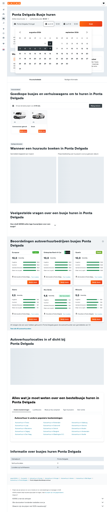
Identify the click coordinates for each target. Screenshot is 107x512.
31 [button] (20, 69)
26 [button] (30, 64)
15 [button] (45, 54)
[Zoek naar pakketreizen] (3, 23)
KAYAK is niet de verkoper (58, 498)
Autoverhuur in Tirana (22, 423)
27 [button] (35, 64)
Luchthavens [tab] (37, 410)
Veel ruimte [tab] (81, 410)
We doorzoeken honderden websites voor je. (58, 502)
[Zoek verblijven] (3, 14)
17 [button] (20, 59)
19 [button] (30, 59)
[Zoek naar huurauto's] (3, 18)
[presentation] (103, 241)
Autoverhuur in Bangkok (51, 431)
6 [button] (35, 48)
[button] (3, 3)
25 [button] (25, 64)
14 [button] (40, 54)
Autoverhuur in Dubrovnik (51, 425)
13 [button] (35, 54)
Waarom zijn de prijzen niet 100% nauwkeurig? (58, 506)
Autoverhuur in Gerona (79, 425)
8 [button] (45, 48)
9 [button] (50, 48)
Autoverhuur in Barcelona (23, 428)
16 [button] (50, 54)
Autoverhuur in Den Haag (23, 434)
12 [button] (30, 54)
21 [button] (40, 59)
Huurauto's (24, 478)
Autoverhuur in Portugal (52, 478)
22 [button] (45, 59)
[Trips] (3, 44)
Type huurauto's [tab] (68, 410)
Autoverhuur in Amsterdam (80, 431)
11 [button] (25, 54)
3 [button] (72, 43)
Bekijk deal (23, 131)
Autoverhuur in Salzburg (79, 423)
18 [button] (25, 59)
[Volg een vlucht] (3, 33)
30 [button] (50, 64)
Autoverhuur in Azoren (67, 478)
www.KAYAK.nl (14, 478)
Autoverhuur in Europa (36, 478)
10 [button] (20, 54)
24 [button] (20, 64)
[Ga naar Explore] (3, 29)
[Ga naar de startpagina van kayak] (14, 3)
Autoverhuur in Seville (79, 434)
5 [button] (30, 48)
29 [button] (45, 64)
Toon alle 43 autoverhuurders (20, 329)
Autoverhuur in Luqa (21, 425)
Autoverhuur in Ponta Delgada (18, 480)
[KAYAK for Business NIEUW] (3, 38)
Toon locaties (35, 277)
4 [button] (77, 43)
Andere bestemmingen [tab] (21, 410)
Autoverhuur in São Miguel (83, 478)
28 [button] (40, 64)
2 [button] (50, 43)
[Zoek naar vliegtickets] (3, 10)
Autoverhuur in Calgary (22, 431)
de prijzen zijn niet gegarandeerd (54, 492)
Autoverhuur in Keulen (79, 428)
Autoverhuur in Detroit (50, 428)
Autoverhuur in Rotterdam (51, 423)
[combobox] (19, 19)
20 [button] (35, 59)
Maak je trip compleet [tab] (52, 410)
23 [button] (50, 59)
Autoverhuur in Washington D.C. (53, 434)
